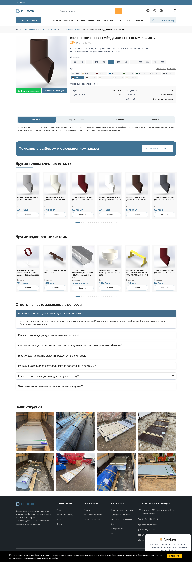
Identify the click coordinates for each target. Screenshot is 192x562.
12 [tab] (103, 222)
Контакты (138, 20)
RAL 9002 (104, 77)
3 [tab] (83, 222)
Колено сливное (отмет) (70, 29)
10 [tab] (98, 222)
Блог (128, 20)
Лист (113, 524)
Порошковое (167, 94)
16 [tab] (111, 222)
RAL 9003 (118, 77)
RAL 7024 (168, 73)
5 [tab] (88, 222)
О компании (55, 20)
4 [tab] (86, 222)
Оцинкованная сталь (163, 99)
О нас (59, 510)
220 (147, 62)
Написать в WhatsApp (28, 91)
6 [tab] (90, 222)
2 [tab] (81, 222)
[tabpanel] (28, 195)
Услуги (119, 20)
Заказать (28, 214)
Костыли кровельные (121, 519)
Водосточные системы (47, 29)
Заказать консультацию (54, 91)
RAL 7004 (155, 73)
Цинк (75, 73)
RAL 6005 (141, 73)
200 (140, 62)
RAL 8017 (77, 77)
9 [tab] (96, 222)
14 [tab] (107, 222)
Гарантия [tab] (155, 120)
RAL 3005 (101, 73)
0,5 (172, 90)
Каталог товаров (27, 29)
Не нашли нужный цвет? (166, 68)
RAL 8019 (91, 77)
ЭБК (113, 533)
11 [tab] (101, 222)
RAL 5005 (114, 73)
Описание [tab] (36, 120)
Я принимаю (174, 556)
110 (81, 62)
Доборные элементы (121, 514)
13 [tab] (105, 222)
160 (125, 62)
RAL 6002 (128, 73)
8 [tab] (94, 222)
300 (162, 62)
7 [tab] (92, 222)
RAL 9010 (131, 77)
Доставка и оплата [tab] (115, 120)
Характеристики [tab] (76, 120)
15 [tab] (109, 222)
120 (89, 62)
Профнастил (117, 528)
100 (74, 62)
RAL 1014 (87, 73)
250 (155, 62)
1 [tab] (77, 222)
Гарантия (68, 20)
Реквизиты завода (66, 514)
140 (111, 62)
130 (103, 62)
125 (96, 62)
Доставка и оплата (85, 20)
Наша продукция (105, 20)
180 (133, 62)
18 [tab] (116, 222)
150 (118, 62)
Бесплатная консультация (157, 148)
